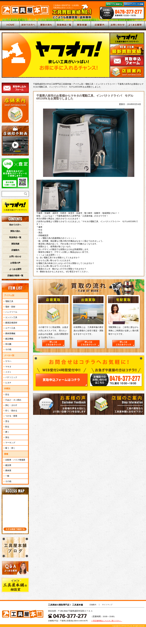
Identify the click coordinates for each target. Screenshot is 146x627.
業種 (6, 454)
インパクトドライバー (105, 84)
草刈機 (8, 344)
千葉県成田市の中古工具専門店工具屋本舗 (52, 84)
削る (7, 427)
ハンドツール (11, 312)
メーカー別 (9, 355)
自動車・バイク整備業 (15, 460)
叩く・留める (11, 411)
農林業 (8, 470)
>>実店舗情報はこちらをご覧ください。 (106, 621)
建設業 (8, 465)
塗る (7, 421)
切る (7, 394)
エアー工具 (10, 328)
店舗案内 (15, 250)
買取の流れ (15, 231)
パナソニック (11, 377)
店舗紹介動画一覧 (15, 276)
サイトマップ (107, 605)
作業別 (7, 388)
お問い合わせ (15, 256)
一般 (7, 476)
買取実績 (15, 244)
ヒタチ (8, 383)
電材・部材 (10, 307)
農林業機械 (10, 333)
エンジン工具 (11, 317)
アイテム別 (9, 295)
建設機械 (9, 339)
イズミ (8, 372)
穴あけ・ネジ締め (13, 400)
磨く (7, 432)
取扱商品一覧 (15, 237)
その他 (8, 349)
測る (7, 437)
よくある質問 (15, 269)
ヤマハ (8, 361)
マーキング (10, 443)
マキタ (8, 367)
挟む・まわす (11, 405)
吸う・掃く (10, 448)
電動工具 (9, 301)
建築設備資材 (11, 323)
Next (106, 55)
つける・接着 (11, 416)
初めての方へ (15, 225)
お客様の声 (15, 263)
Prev (5, 55)
